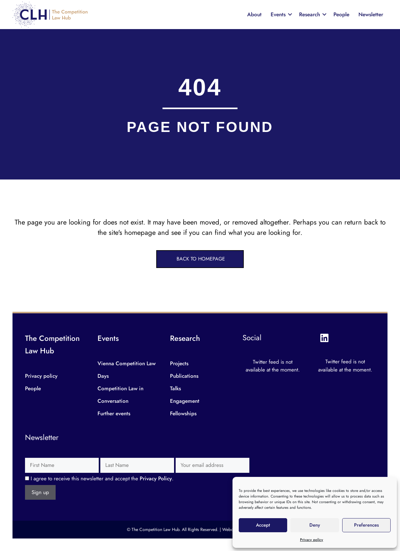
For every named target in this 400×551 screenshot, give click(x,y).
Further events (114, 413)
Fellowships (183, 413)
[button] (200, 259)
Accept (263, 525)
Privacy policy (311, 540)
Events (278, 14)
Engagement (184, 401)
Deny (314, 525)
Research (309, 14)
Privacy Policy (156, 478)
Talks (175, 388)
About (254, 14)
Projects (179, 363)
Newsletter (370, 14)
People (341, 14)
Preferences (366, 525)
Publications (184, 376)
